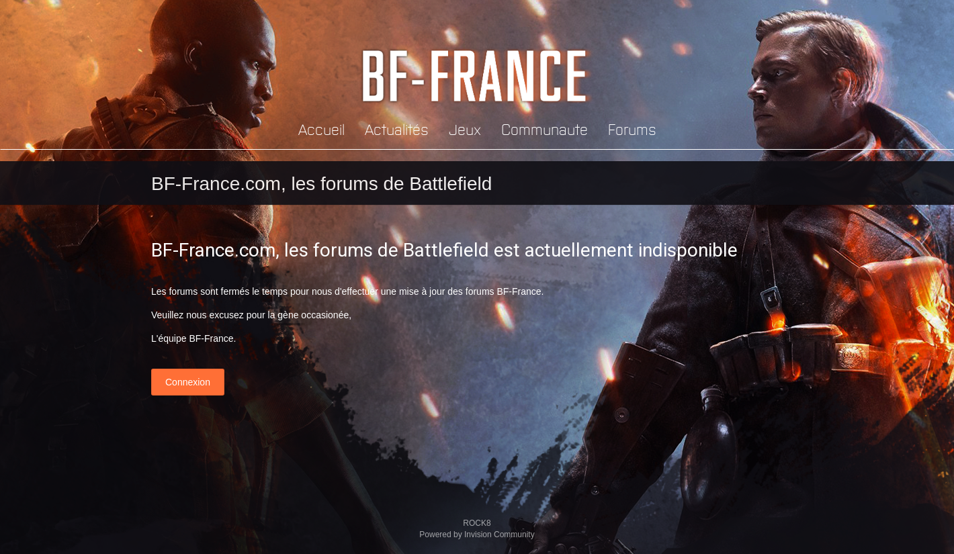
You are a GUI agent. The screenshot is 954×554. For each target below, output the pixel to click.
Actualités (397, 128)
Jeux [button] (465, 128)
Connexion (187, 382)
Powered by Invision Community (476, 534)
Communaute (544, 128)
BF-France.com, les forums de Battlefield (321, 183)
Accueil (321, 128)
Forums (632, 128)
